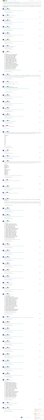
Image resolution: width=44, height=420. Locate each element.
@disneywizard (5, 88)
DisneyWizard (5, 8)
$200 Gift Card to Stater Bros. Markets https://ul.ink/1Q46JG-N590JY (14, 132)
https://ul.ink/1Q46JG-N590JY (6, 175)
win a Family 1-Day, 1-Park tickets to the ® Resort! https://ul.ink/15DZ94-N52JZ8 (26, 75)
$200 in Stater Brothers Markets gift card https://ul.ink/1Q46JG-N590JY (13, 156)
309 (21, 417)
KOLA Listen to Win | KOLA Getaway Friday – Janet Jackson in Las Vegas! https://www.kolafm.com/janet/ (22, 199)
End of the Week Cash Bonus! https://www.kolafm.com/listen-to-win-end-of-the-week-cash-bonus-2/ (15, 28)
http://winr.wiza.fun (13, 69)
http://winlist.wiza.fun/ (8, 12)
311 (24, 417)
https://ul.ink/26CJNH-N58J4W (6, 128)
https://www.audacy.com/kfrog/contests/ (29, 162)
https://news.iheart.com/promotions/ (9, 221)
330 (27, 417)
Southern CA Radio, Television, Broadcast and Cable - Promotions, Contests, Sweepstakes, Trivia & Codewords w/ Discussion (18, 88)
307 (18, 417)
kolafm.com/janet (19, 202)
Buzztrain (5, 125)
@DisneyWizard (12, 86)
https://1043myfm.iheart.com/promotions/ (26, 76)
